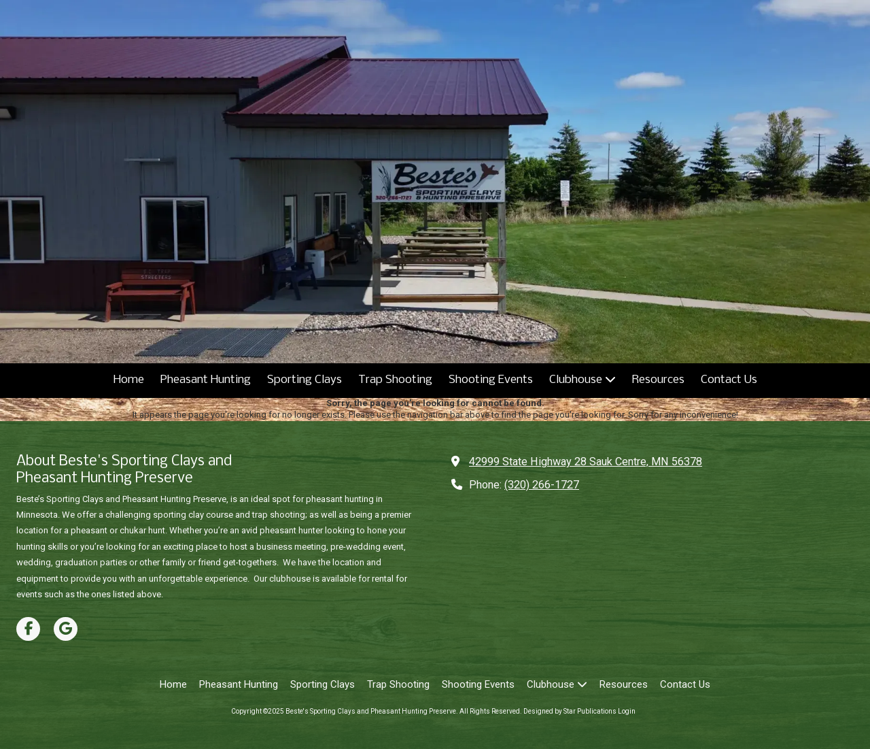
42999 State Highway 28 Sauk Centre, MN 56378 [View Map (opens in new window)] (585, 461)
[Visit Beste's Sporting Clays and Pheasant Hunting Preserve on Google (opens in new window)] (65, 629)
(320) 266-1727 (541, 484)
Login (627, 711)
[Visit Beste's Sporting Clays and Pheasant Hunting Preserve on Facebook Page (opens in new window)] (28, 629)
